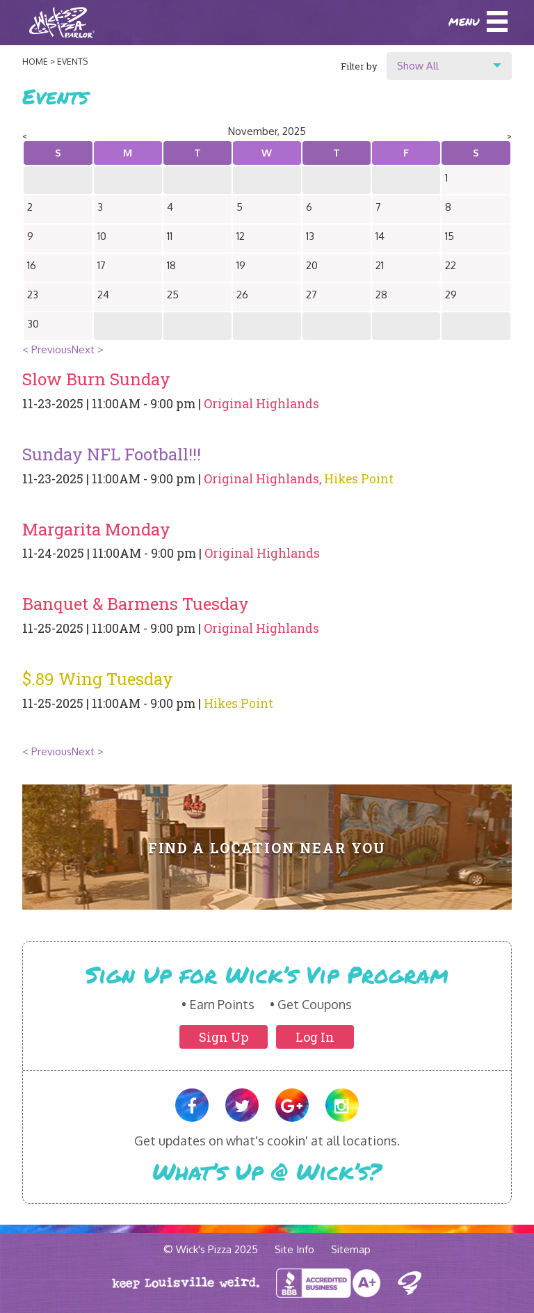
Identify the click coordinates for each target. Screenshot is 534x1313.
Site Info (294, 1249)
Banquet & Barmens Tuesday (135, 603)
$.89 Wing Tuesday (97, 678)
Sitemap (351, 1249)
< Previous (47, 349)
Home (35, 61)
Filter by (359, 66)
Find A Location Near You (267, 848)
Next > (88, 349)
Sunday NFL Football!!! (111, 454)
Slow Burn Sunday (96, 379)
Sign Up (223, 1037)
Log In (315, 1037)
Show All (418, 65)
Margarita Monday (96, 529)
